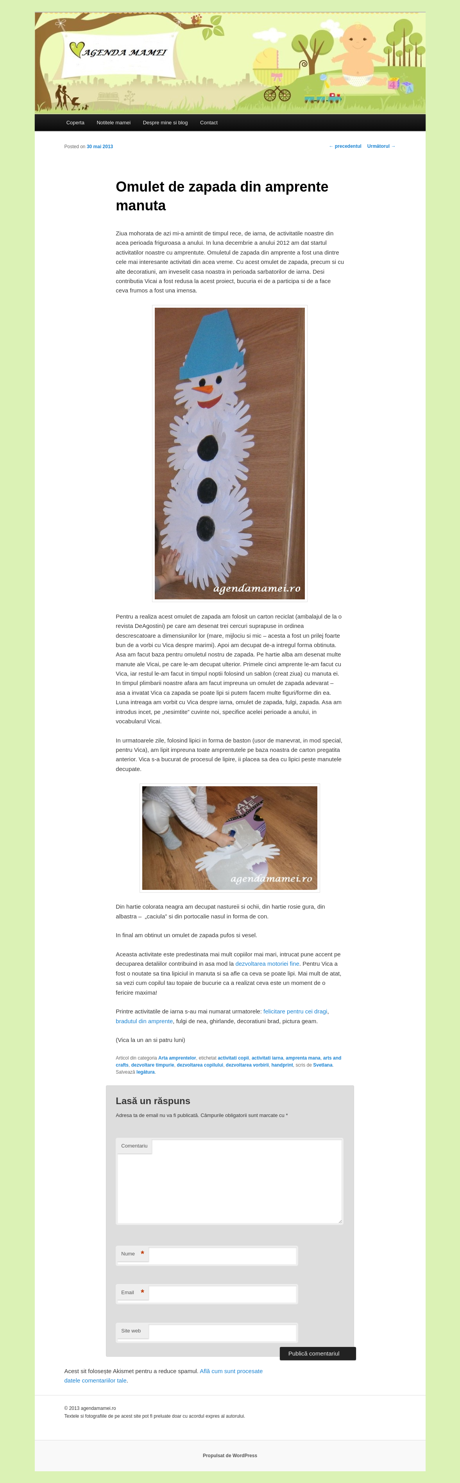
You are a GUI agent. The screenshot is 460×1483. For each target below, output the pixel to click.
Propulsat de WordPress (230, 1455)
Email (132, 1292)
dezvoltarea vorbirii (247, 1065)
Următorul (381, 146)
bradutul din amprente (144, 1021)
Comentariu (134, 1146)
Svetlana (322, 1065)
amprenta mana (303, 1058)
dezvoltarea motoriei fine (266, 963)
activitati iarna (267, 1058)
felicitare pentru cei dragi (295, 1011)
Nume (132, 1254)
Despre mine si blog (165, 123)
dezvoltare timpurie (152, 1065)
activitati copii (233, 1058)
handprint (282, 1065)
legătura (145, 1072)
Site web (131, 1331)
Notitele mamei (114, 123)
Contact (209, 123)
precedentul (345, 146)
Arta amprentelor (177, 1058)
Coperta (75, 123)
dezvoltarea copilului (200, 1065)
